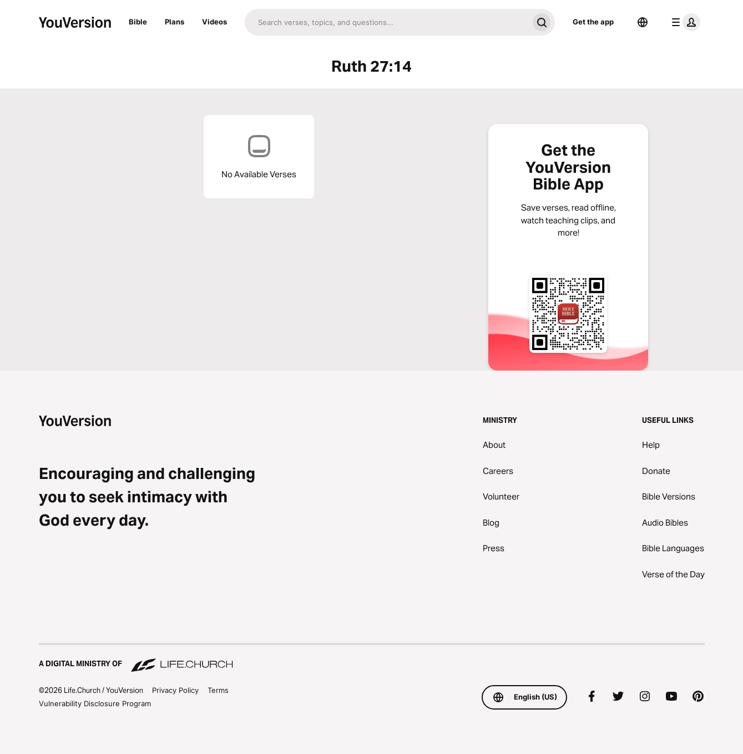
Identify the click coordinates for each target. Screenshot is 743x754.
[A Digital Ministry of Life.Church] (372, 658)
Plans (174, 21)
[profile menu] (684, 22)
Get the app (593, 21)
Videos (214, 21)
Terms (218, 690)
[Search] (386, 22)
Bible (138, 21)
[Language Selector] (642, 22)
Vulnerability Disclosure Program (95, 703)
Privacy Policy (175, 690)
